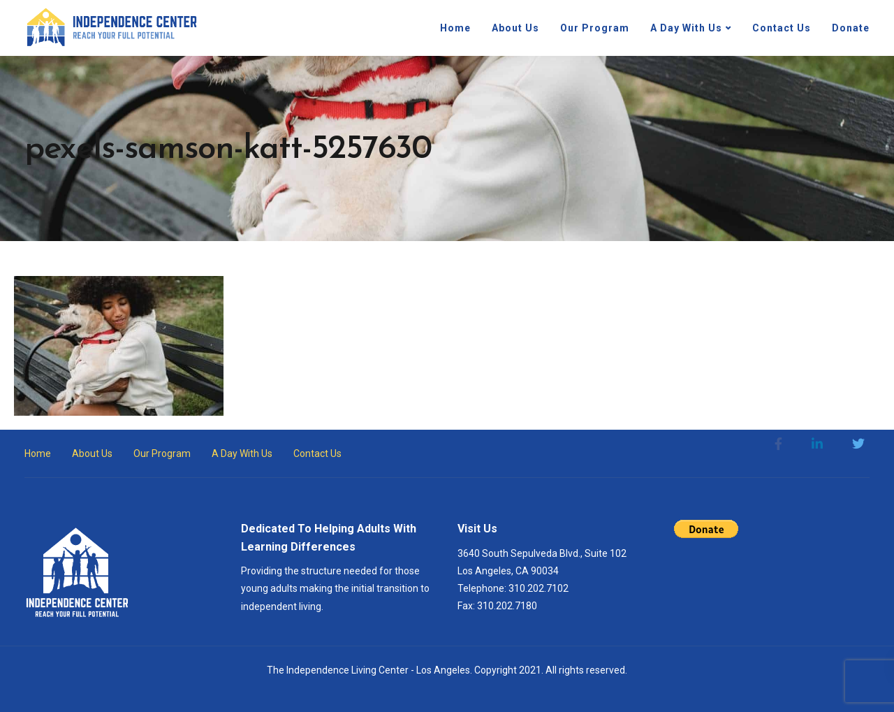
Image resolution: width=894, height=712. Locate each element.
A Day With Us (686, 28)
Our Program (594, 28)
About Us (515, 28)
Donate (851, 28)
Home (455, 28)
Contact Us (781, 28)
